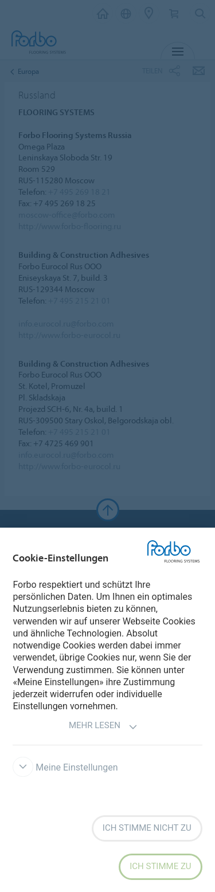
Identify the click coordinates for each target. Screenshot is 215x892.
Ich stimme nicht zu (147, 828)
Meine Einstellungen (65, 767)
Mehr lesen (103, 726)
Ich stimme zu (160, 866)
